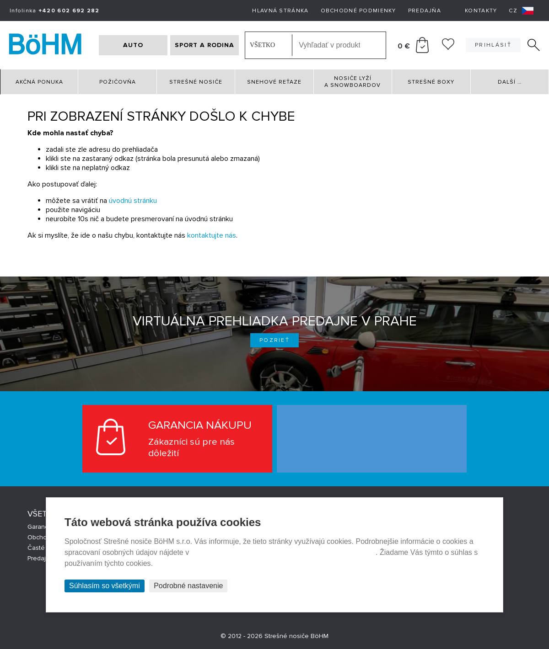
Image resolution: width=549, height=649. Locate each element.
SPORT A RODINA (204, 45)
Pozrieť (274, 340)
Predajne (40, 558)
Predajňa (424, 10)
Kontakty (481, 10)
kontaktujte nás (211, 235)
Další (510, 82)
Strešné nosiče (195, 82)
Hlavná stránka (280, 10)
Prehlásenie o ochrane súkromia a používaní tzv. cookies (283, 552)
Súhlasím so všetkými (104, 586)
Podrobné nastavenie (188, 586)
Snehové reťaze (274, 82)
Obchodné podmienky (358, 10)
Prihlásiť (493, 45)
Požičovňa (117, 82)
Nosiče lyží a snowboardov (352, 82)
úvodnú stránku (133, 200)
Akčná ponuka (39, 82)
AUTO (133, 45)
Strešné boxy (431, 82)
